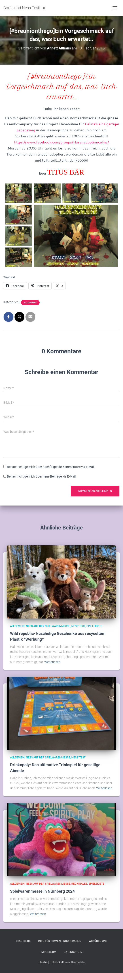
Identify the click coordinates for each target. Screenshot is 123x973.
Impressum (48, 952)
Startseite (23, 941)
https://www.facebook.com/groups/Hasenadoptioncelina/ (61, 142)
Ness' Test (78, 626)
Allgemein (30, 302)
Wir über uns (98, 941)
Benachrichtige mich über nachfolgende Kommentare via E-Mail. (51, 467)
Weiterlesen (52, 662)
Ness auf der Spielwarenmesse (48, 626)
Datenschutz (73, 952)
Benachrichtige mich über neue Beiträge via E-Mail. (41, 476)
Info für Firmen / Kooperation (59, 941)
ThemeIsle (77, 962)
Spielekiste (94, 626)
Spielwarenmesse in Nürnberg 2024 (42, 891)
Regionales (79, 883)
